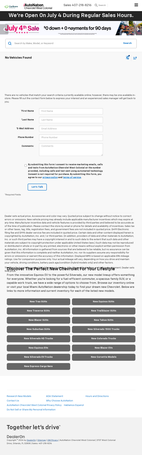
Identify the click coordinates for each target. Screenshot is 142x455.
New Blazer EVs (104, 348)
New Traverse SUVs (38, 311)
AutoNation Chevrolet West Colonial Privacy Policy (34, 405)
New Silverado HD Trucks (38, 338)
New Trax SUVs (38, 302)
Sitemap (42, 440)
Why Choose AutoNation (59, 401)
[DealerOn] (16, 436)
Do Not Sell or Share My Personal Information (31, 410)
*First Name (27, 111)
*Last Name (27, 120)
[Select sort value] (134, 58)
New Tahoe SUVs (103, 320)
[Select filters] (127, 58)
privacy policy (50, 178)
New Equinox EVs (38, 348)
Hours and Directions (97, 396)
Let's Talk (37, 187)
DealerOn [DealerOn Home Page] (31, 440)
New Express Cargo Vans (38, 366)
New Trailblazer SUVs (103, 311)
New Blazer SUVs (38, 320)
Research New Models (19, 396)
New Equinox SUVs (103, 302)
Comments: (28, 146)
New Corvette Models (103, 357)
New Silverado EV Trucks (38, 357)
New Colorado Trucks (103, 338)
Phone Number (26, 137)
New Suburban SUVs (38, 329)
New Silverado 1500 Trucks (103, 329)
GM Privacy (53, 440)
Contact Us (13, 401)
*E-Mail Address (25, 129)
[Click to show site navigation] (136, 5)
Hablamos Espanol (74, 405)
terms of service (72, 178)
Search (127, 43)
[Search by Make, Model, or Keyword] (67, 43)
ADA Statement (54, 396)
